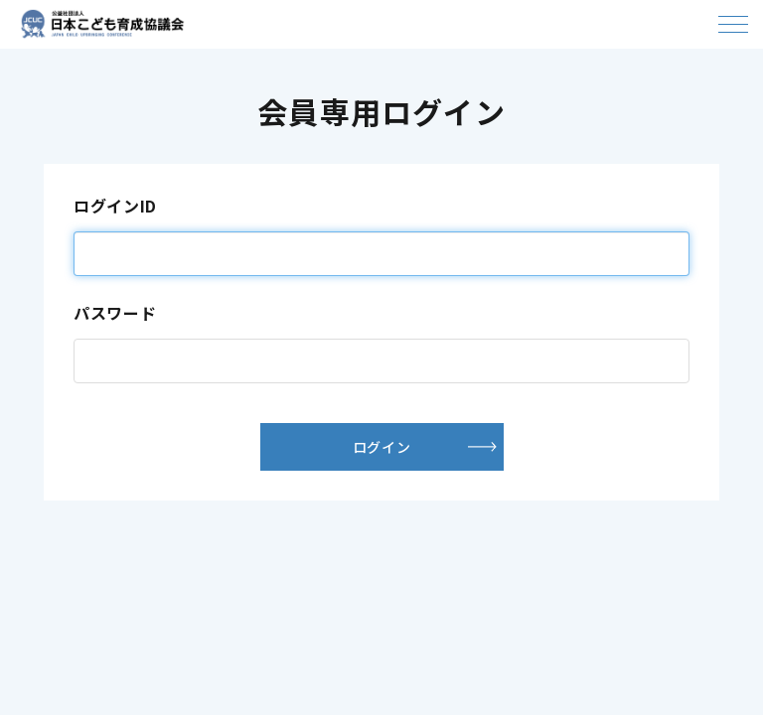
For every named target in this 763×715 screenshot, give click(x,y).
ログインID (115, 205)
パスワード (115, 313)
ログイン (381, 447)
